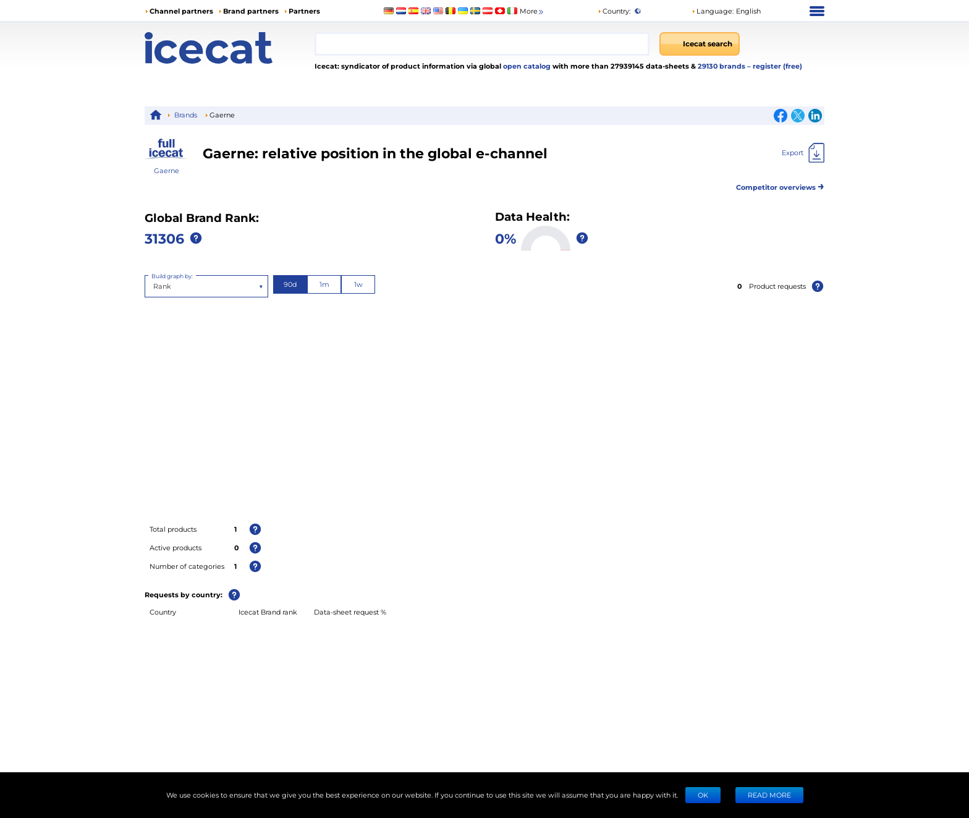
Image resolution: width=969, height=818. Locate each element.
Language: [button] (713, 10)
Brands (185, 114)
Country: (614, 10)
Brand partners (251, 10)
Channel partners (181, 10)
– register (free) (774, 65)
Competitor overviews (780, 185)
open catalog (526, 65)
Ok (703, 794)
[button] (726, 11)
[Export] (803, 153)
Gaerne (166, 170)
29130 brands (722, 65)
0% (505, 238)
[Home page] (230, 48)
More (532, 11)
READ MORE (769, 794)
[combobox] (482, 44)
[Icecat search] (699, 44)
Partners (304, 10)
